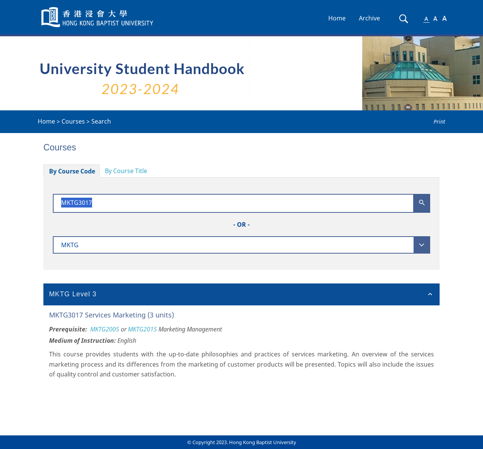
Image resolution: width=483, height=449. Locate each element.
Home (337, 18)
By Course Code (72, 171)
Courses (73, 121)
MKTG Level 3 (73, 294)
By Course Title (126, 171)
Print (439, 121)
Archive (369, 18)
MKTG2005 (104, 329)
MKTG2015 (142, 329)
